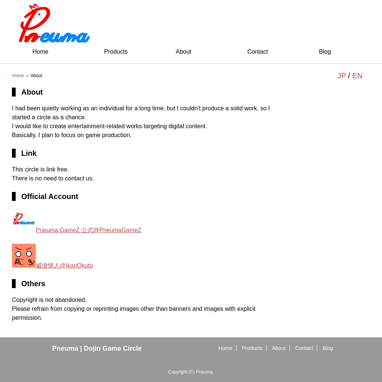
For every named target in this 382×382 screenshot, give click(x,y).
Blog (325, 51)
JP (342, 76)
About (183, 51)
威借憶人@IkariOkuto (52, 265)
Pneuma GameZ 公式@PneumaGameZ (76, 230)
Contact (257, 51)
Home (40, 51)
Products (116, 51)
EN (357, 76)
